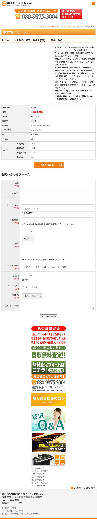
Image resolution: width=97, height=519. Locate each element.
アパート (28, 267)
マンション (41, 267)
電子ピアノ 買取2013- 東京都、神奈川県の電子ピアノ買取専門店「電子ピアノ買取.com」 (20, 511)
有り (26, 287)
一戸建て (62, 267)
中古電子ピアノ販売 (71, 27)
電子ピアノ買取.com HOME (49, 27)
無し (34, 287)
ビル (51, 267)
